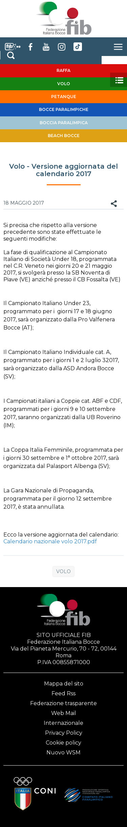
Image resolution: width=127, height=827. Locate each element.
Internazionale (63, 723)
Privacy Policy (63, 733)
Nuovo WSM (63, 752)
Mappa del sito (63, 683)
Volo (63, 571)
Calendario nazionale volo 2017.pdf (50, 541)
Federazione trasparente (63, 703)
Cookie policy (63, 742)
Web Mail (63, 713)
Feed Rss (63, 693)
